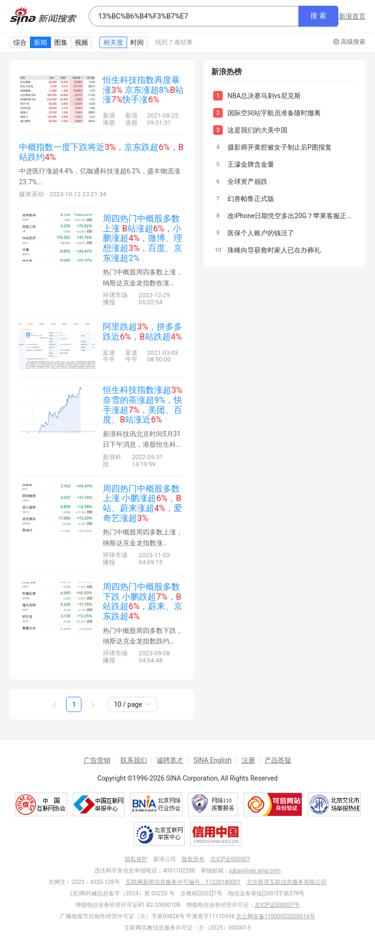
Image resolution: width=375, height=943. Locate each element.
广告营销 (97, 760)
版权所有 (193, 859)
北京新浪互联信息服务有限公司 (286, 882)
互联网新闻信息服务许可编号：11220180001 (183, 882)
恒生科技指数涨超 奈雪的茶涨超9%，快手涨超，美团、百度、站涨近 (142, 404)
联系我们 (133, 760)
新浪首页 (352, 16)
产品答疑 (278, 760)
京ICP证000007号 (277, 905)
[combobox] (194, 16)
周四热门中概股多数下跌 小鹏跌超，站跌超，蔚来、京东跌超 (142, 601)
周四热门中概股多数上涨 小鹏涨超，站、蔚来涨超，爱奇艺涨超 (142, 503)
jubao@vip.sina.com (255, 870)
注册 (248, 760)
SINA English (212, 760)
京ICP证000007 (230, 859)
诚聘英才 (170, 760)
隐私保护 (136, 859)
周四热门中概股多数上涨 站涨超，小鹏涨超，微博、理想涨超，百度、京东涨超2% (142, 238)
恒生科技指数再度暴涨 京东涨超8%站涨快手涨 (143, 89)
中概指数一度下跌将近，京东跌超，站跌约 (101, 152)
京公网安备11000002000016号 (275, 916)
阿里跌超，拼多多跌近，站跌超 (142, 331)
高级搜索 (349, 42)
